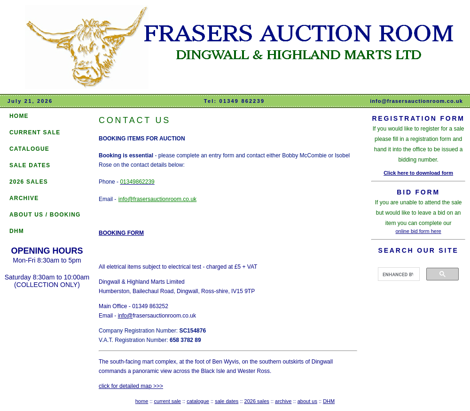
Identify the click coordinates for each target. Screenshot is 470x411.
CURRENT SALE (34, 132)
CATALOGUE (29, 149)
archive (283, 401)
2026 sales (256, 401)
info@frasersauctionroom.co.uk (416, 101)
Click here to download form (418, 173)
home (142, 401)
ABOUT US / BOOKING (45, 214)
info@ (125, 315)
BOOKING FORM (121, 233)
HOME (19, 116)
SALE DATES (29, 165)
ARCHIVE (24, 198)
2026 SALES (28, 181)
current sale (167, 401)
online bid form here (418, 231)
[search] (398, 274)
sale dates (226, 401)
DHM (16, 231)
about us (307, 401)
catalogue (198, 401)
